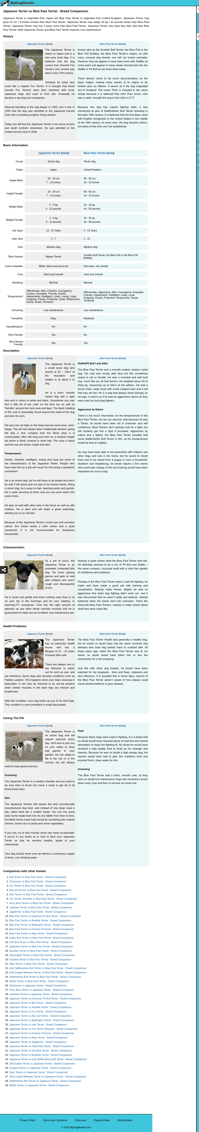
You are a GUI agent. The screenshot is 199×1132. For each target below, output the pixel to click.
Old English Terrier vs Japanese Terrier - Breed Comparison (42, 1063)
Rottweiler (159, 103)
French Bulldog (162, 70)
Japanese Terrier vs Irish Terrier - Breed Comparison (38, 1024)
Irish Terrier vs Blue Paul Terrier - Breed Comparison (38, 894)
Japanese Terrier (36, 44)
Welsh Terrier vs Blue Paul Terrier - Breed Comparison (39, 981)
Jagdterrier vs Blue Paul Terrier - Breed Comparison (37, 911)
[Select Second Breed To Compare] (175, 23)
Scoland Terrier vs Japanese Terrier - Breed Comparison (40, 1068)
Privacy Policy (27, 1120)
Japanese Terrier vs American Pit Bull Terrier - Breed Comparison (45, 998)
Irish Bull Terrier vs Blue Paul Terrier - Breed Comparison (40, 942)
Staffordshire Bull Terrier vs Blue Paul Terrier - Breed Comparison (45, 977)
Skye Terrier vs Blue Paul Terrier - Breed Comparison (38, 964)
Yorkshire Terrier (163, 51)
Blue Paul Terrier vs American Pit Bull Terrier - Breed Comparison (45, 916)
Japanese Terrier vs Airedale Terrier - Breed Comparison (40, 1007)
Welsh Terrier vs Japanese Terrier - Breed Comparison (39, 1085)
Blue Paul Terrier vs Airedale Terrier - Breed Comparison (40, 920)
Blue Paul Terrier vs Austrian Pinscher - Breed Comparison (41, 929)
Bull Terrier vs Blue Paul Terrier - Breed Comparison (37, 877)
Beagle (158, 142)
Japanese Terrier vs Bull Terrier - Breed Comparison (38, 1003)
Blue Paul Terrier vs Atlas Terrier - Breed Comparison (38, 933)
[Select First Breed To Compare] (175, 16)
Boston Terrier (162, 116)
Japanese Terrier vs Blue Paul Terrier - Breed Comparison (41, 946)
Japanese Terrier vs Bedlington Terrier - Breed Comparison (41, 1020)
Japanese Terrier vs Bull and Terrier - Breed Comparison (40, 1016)
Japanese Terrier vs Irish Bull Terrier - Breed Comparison (40, 1050)
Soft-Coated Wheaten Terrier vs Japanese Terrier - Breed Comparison (47, 1076)
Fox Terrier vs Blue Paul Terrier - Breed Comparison (37, 885)
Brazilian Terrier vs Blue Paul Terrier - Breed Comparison (40, 951)
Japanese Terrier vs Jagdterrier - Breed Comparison (38, 1042)
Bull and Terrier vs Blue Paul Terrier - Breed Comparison (40, 890)
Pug (156, 83)
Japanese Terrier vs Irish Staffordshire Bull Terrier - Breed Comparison (48, 1059)
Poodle (158, 161)
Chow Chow (161, 148)
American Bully (162, 122)
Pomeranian (161, 64)
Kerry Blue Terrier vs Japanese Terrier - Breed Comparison (41, 990)
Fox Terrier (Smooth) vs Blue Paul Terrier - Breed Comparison (43, 898)
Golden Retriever (163, 96)
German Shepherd (164, 90)
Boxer (157, 129)
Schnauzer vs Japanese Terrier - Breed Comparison (38, 985)
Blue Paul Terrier (109, 44)
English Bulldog (162, 57)
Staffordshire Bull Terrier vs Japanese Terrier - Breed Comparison (45, 1081)
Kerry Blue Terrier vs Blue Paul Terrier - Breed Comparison (41, 903)
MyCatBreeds (124, 1120)
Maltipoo (159, 168)
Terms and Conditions (55, 1120)
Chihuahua (160, 109)
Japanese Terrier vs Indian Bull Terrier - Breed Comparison (41, 1046)
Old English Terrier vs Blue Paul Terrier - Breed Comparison (42, 955)
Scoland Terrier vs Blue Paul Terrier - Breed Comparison (40, 959)
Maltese (158, 77)
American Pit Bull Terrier (167, 135)
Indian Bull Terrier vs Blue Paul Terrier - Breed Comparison (41, 938)
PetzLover (80, 1120)
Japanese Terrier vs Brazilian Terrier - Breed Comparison (40, 1055)
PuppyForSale (102, 1120)
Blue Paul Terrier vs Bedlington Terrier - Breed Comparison (41, 925)
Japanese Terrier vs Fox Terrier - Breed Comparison (38, 1011)
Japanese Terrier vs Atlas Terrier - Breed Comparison (38, 1037)
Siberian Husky (162, 44)
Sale (49, 44)
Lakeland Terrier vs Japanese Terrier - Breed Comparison (40, 994)
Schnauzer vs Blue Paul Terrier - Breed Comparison (37, 881)
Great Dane (160, 155)
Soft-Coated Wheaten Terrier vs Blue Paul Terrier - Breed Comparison (47, 972)
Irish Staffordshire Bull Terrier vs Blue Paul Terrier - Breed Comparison (47, 968)
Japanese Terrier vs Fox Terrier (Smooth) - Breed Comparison (43, 1029)
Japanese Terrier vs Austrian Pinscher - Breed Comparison (41, 1033)
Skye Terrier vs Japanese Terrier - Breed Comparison (38, 1072)
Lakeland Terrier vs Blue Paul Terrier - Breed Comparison (40, 907)
